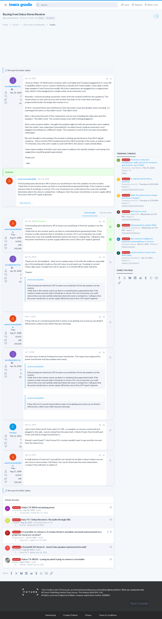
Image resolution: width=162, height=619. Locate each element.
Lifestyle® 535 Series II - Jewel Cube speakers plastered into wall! (53, 547)
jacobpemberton (12, 18)
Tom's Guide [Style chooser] (139, 603)
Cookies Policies (70, 615)
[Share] (107, 78)
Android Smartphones (131, 219)
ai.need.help (17, 510)
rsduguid (15, 522)
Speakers (50, 18)
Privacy (88, 615)
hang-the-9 (24, 540)
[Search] (77, 4)
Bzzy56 (23, 525)
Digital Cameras (128, 247)
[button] (5, 4)
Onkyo (41, 18)
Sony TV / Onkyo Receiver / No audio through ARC (46, 519)
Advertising (50, 615)
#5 (104, 352)
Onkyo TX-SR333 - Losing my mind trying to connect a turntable (52, 559)
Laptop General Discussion (133, 189)
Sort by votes (106, 213)
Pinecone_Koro (18, 537)
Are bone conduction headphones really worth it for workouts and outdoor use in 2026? (139, 162)
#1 (111, 79)
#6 (104, 425)
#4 (104, 317)
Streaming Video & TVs (43, 522)
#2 (104, 221)
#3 (104, 257)
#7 (104, 455)
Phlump (15, 562)
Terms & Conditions (108, 615)
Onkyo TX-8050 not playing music (38, 507)
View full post (25, 203)
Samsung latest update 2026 (139, 225)
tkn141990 (17, 550)
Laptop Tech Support (130, 263)
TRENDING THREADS (126, 153)
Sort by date (90, 213)
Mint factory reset (134, 211)
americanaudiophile (27, 179)
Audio (38, 510)
